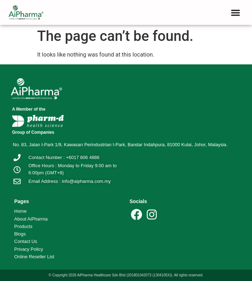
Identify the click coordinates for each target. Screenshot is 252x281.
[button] (235, 12)
